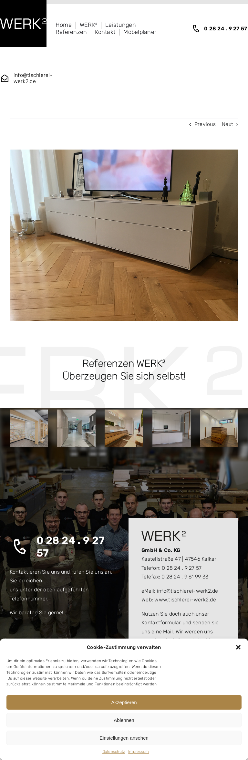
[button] (238, 647)
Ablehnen (124, 720)
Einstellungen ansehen (124, 738)
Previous (205, 124)
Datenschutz (113, 751)
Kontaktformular (161, 622)
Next (227, 124)
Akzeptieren (124, 702)
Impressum (138, 751)
